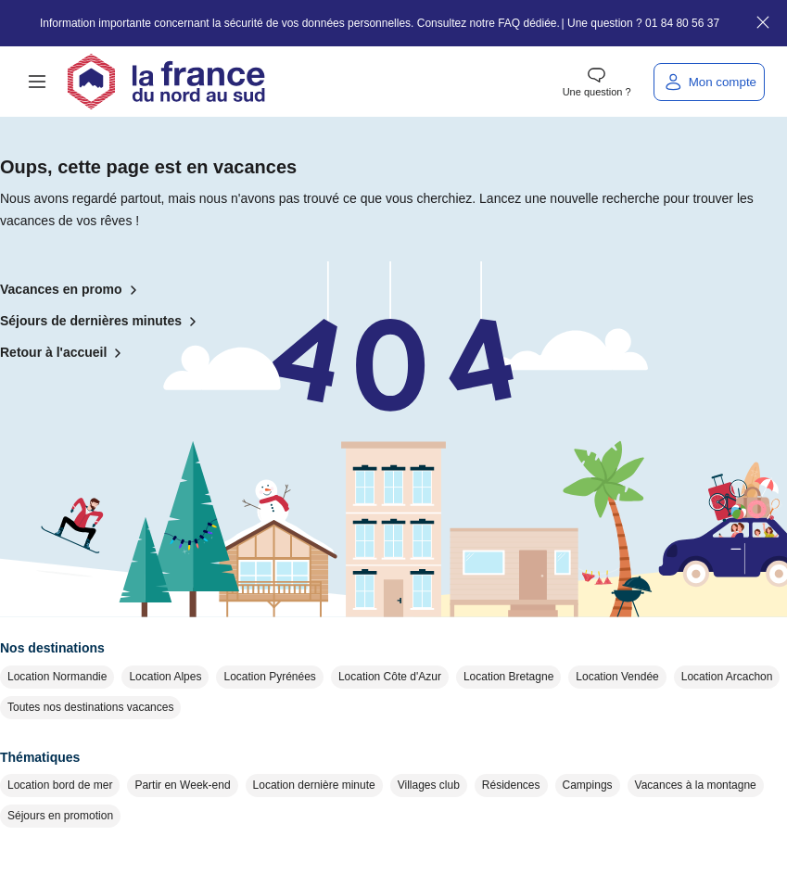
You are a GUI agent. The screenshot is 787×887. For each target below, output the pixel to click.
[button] (37, 81)
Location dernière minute (314, 785)
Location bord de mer (59, 785)
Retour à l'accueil (64, 353)
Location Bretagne (508, 676)
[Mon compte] (709, 82)
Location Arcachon (727, 676)
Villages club (429, 785)
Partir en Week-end (182, 785)
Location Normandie (57, 676)
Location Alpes (165, 676)
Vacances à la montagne (695, 785)
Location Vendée (617, 676)
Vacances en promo (72, 290)
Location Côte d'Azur (389, 676)
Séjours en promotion (60, 815)
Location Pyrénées (269, 676)
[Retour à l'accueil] (166, 81)
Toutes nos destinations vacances (90, 707)
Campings (588, 785)
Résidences (511, 785)
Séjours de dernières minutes (102, 321)
